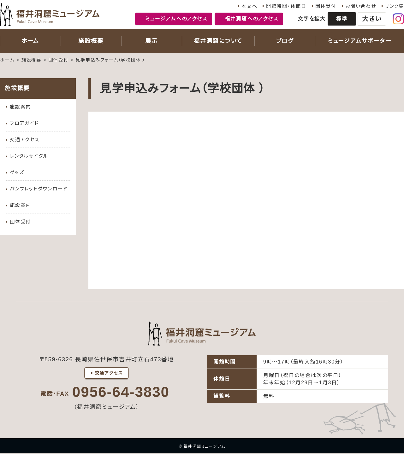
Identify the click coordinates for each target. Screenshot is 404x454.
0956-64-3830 (120, 392)
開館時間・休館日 (286, 6)
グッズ (17, 175)
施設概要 (31, 59)
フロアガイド (24, 124)
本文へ (249, 6)
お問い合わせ (360, 6)
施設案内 (20, 107)
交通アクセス (24, 141)
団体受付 (325, 6)
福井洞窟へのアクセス (251, 18)
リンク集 (394, 6)
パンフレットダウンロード (39, 192)
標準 (342, 18)
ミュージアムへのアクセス (176, 18)
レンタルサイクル (29, 158)
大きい (371, 18)
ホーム (7, 59)
